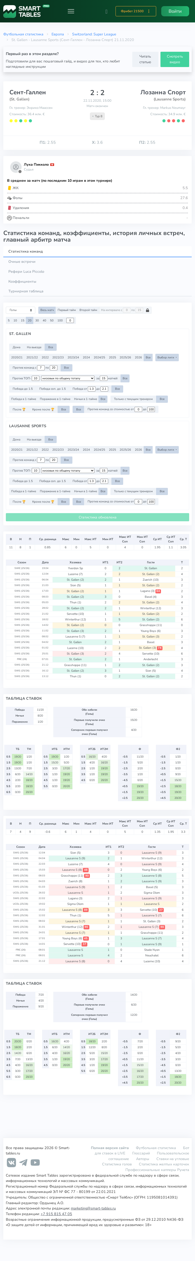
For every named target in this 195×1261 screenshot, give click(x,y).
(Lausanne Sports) (170, 99)
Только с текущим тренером (133, 399)
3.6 (97, 142)
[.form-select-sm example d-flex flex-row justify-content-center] (67, 378)
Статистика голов (117, 1164)
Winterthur (150, 608)
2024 (86, 357)
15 (22, 320)
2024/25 (99, 357)
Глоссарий (141, 1153)
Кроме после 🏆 (43, 409)
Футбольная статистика (23, 34)
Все (50, 347)
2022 (45, 357)
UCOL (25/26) (20, 892)
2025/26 (125, 357)
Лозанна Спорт (163, 92)
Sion (75, 585)
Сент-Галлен (27, 92)
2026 (138, 357)
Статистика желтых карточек (164, 1164)
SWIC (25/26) (21, 568)
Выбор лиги (166, 357)
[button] (106, 11)
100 (60, 320)
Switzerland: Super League (94, 34)
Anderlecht (150, 659)
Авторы (142, 1158)
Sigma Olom (152, 893)
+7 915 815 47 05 (56, 1213)
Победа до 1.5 (23, 389)
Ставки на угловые (172, 1158)
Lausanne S (75, 636)
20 (29, 320)
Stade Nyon (152, 950)
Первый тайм (67, 310)
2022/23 (58, 357)
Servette (75, 614)
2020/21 (17, 357)
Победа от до (90, 389)
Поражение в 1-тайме (55, 399)
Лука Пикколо (36, 164)
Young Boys (151, 631)
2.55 (48, 142)
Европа (58, 34)
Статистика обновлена (98, 517)
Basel (151, 597)
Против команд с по (35, 367)
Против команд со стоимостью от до (121, 409)
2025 (112, 357)
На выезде (34, 347)
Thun (75, 602)
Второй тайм (88, 310)
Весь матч (47, 310)
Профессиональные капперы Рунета (157, 1169)
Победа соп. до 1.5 (52, 389)
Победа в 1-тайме (23, 399)
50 (52, 320)
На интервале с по (125, 310)
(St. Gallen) (19, 99)
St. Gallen (150, 568)
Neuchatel (151, 955)
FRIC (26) (22, 659)
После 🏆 (19, 409)
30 (37, 320)
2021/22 (32, 357)
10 (15, 320)
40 (44, 320)
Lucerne (75, 574)
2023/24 (73, 357)
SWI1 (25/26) (21, 573)
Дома (16, 347)
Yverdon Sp (75, 568)
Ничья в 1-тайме (85, 399)
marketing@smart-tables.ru (93, 1208)
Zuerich (151, 580)
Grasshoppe (151, 625)
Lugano (150, 591)
